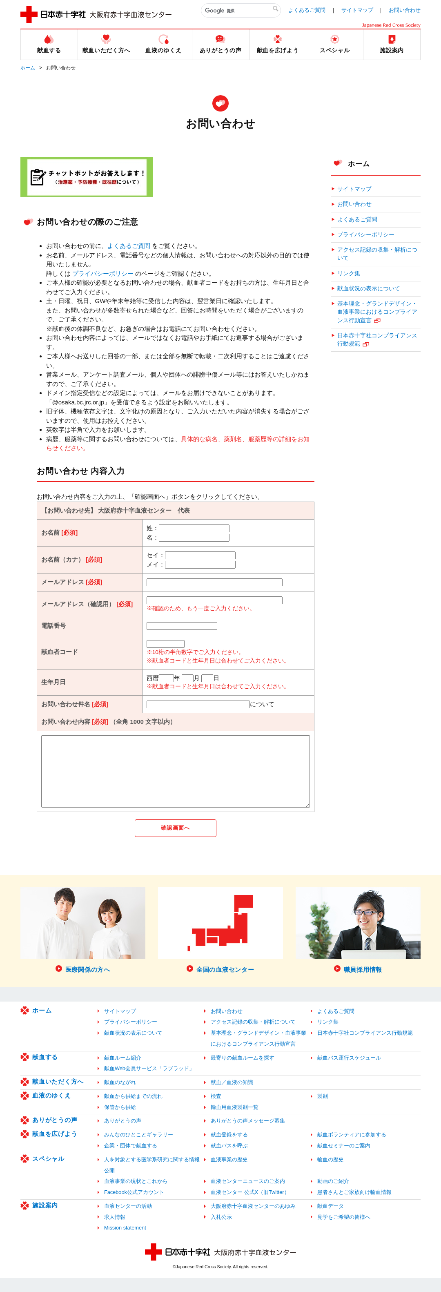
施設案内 (45, 1218)
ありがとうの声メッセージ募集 (248, 1134)
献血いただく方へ (58, 1095)
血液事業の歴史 (229, 1173)
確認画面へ (175, 842)
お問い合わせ (405, 10)
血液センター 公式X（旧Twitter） (250, 1206)
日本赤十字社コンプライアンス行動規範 (377, 339)
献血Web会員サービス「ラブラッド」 (149, 1082)
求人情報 (114, 1230)
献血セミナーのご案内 (343, 1159)
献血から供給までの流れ (133, 1110)
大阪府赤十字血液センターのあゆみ (253, 1219)
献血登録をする (229, 1148)
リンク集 (348, 273)
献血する (45, 1070)
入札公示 (221, 1230)
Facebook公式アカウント (134, 1206)
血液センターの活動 (128, 1219)
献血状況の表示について (368, 289)
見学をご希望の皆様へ (343, 1230)
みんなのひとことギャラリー (138, 1148)
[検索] (241, 10)
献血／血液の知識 (232, 1096)
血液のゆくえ (51, 1109)
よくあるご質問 (306, 10)
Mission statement (125, 1241)
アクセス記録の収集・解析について (377, 254)
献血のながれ (120, 1096)
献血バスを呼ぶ (229, 1159)
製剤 (322, 1110)
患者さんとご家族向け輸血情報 (354, 1206)
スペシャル (48, 1172)
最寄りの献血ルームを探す (242, 1071)
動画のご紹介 (333, 1195)
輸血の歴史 (330, 1173)
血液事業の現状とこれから (136, 1195)
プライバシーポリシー (103, 273)
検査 (216, 1110)
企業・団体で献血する (130, 1159)
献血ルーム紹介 (122, 1071)
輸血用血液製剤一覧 (234, 1121)
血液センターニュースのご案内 (248, 1195)
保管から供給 (120, 1121)
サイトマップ (357, 10)
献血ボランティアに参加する (351, 1148)
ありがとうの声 (54, 1133)
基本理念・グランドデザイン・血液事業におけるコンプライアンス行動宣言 (377, 312)
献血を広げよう (54, 1147)
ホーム (27, 68)
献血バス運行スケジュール (349, 1071)
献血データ (330, 1219)
